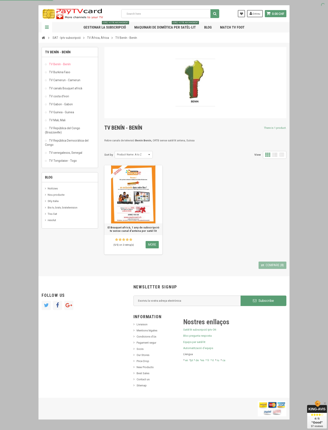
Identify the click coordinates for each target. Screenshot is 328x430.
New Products (145, 367)
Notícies (53, 188)
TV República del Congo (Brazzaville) (62, 130)
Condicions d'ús (146, 336)
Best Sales (143, 373)
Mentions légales (147, 330)
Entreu (255, 13)
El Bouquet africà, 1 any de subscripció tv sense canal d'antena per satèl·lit (133, 229)
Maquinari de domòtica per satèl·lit (166, 25)
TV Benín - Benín (59, 64)
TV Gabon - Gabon (60, 104)
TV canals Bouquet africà (65, 88)
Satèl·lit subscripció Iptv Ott (199, 329)
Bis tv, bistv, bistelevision (62, 207)
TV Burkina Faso (59, 72)
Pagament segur (146, 342)
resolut (52, 220)
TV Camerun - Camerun (64, 80)
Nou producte (56, 194)
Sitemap (142, 385)
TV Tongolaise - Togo (62, 160)
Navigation (47, 27)
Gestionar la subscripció (106, 25)
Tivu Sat (52, 213)
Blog (208, 27)
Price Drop (143, 361)
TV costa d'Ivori (58, 96)
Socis (140, 349)
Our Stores (143, 355)
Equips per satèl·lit (194, 342)
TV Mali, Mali (56, 120)
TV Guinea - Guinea (61, 112)
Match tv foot (232, 27)
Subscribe (263, 300)
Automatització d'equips (198, 348)
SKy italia (53, 201)
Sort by (108, 154)
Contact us (143, 379)
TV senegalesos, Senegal (65, 152)
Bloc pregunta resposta (197, 335)
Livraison (142, 324)
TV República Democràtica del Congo (66, 142)
